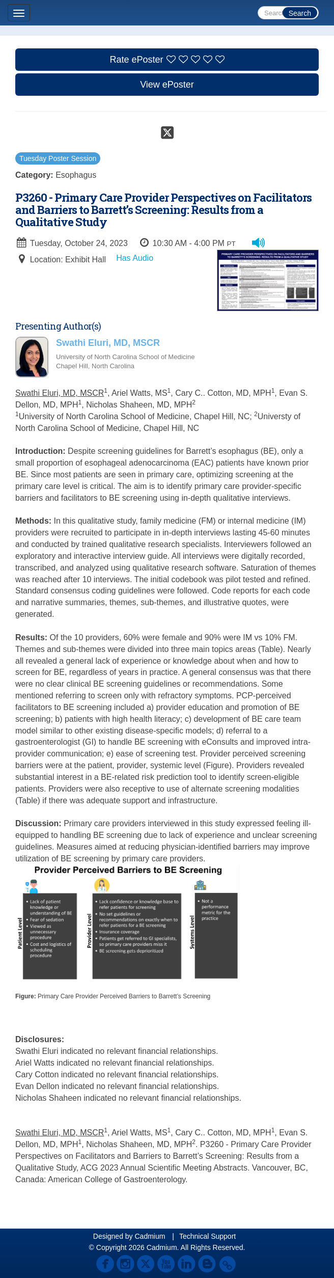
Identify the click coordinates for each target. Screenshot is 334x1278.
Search (300, 13)
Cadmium (149, 1236)
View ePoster (167, 84)
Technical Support (207, 1236)
